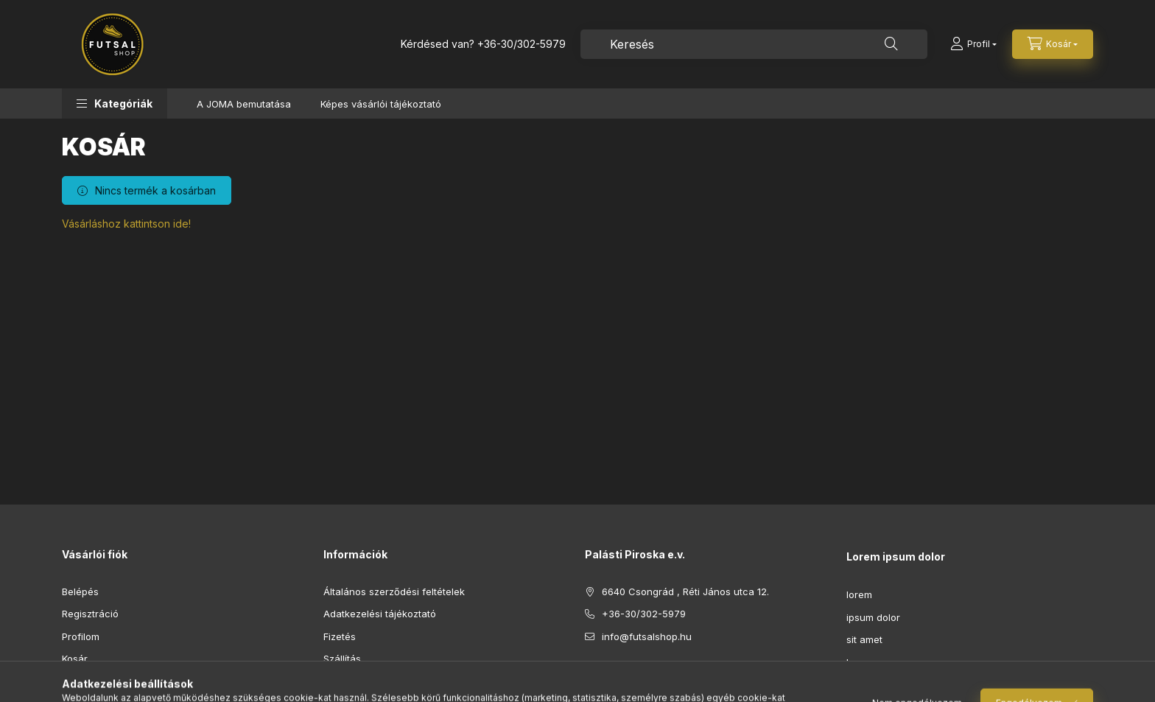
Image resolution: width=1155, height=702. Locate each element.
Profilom (80, 636)
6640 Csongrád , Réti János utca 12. (685, 591)
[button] (114, 103)
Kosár (75, 658)
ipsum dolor (873, 617)
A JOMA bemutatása (244, 104)
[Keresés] (891, 44)
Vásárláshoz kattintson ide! (126, 223)
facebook (589, 673)
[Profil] (973, 44)
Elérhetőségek (356, 681)
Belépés (80, 591)
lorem (859, 594)
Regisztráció (90, 613)
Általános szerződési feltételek (394, 591)
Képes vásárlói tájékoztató (380, 104)
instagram (618, 673)
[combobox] (753, 44)
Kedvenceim (90, 681)
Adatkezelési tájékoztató (379, 613)
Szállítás (342, 658)
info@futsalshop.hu (647, 636)
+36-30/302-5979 (521, 44)
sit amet (864, 639)
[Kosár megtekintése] (1052, 44)
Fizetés (339, 636)
